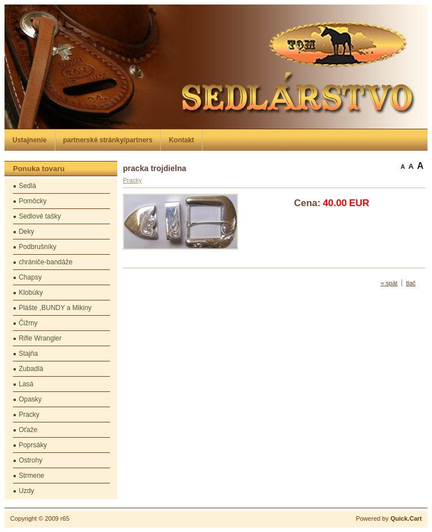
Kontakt (181, 140)
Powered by (389, 518)
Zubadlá (31, 369)
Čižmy (28, 323)
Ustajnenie (29, 140)
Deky (26, 232)
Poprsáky (33, 445)
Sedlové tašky (40, 216)
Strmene (31, 475)
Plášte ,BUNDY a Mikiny (55, 308)
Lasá (26, 384)
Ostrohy (30, 460)
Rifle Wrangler (40, 338)
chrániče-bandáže (45, 262)
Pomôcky (32, 201)
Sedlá (27, 186)
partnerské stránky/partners (108, 140)
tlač (411, 283)
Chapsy (30, 277)
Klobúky (31, 292)
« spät (389, 283)
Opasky (30, 399)
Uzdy (26, 491)
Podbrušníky (37, 247)
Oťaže (28, 430)
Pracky (29, 414)
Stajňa (28, 353)
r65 (64, 518)
